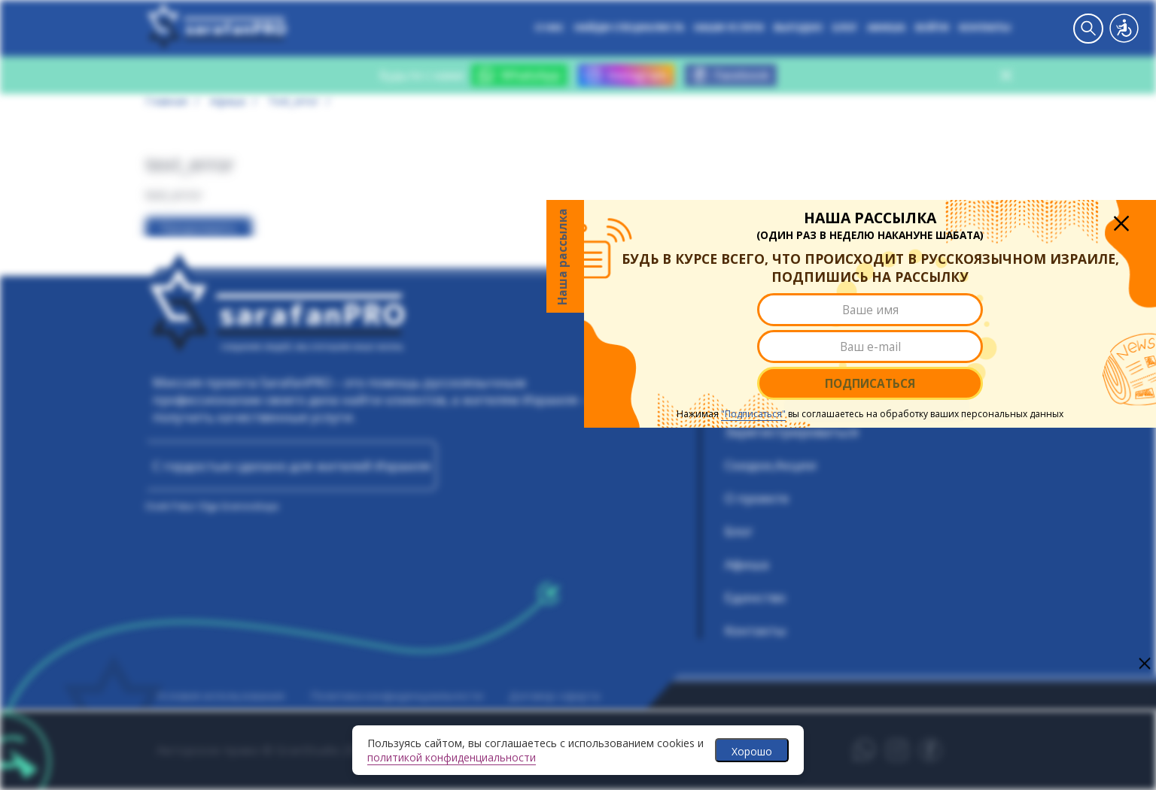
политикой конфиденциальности (451, 757)
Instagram (626, 75)
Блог (844, 28)
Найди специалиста (629, 28)
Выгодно (798, 28)
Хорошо (752, 751)
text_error (293, 101)
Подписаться (817, 409)
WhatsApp (519, 75)
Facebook (730, 75)
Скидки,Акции (771, 465)
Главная (166, 101)
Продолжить (198, 229)
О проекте (757, 498)
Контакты (985, 28)
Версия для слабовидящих (1124, 28)
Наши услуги (729, 28)
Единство (755, 597)
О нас (549, 28)
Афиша (886, 28)
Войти (932, 28)
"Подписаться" (700, 439)
